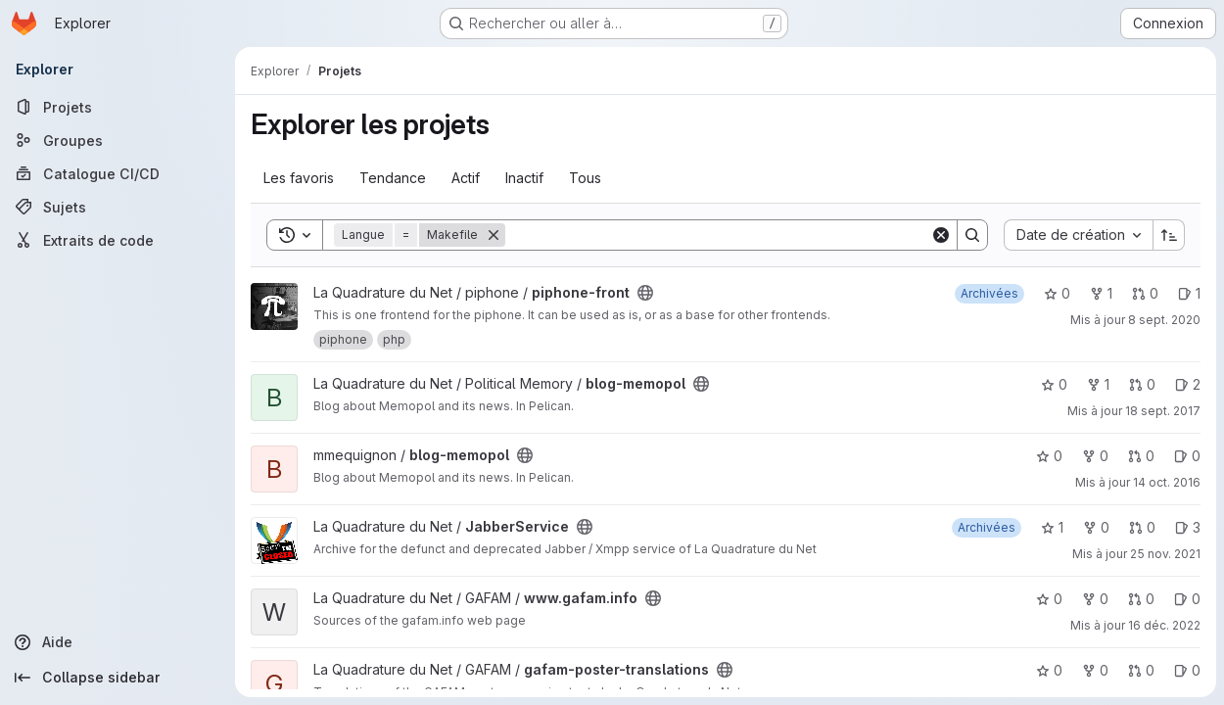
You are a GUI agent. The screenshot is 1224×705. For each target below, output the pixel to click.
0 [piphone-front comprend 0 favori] (1057, 293)
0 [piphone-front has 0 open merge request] (1145, 293)
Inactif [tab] (524, 177)
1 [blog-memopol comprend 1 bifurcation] (1098, 384)
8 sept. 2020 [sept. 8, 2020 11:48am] (1164, 319)
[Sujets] (117, 206)
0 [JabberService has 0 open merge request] (1142, 527)
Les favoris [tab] (298, 177)
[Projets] (117, 106)
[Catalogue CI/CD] (117, 173)
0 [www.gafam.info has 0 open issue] (1187, 598)
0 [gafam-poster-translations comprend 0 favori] (1049, 670)
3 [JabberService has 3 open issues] (1187, 527)
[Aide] (117, 642)
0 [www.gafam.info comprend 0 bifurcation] (1095, 598)
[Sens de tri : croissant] (1169, 235)
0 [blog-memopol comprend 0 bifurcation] (1095, 455)
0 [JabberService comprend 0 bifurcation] (1096, 527)
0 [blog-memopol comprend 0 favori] (1054, 384)
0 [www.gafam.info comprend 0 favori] (1049, 598)
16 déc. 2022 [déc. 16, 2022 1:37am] (1164, 625)
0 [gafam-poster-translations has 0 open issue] (1187, 670)
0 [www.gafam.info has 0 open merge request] (1141, 598)
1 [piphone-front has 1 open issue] (1189, 293)
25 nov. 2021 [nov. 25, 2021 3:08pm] (1165, 553)
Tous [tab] (585, 177)
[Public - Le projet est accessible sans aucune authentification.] (645, 293)
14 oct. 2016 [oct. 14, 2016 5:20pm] (1166, 482)
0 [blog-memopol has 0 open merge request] (1142, 384)
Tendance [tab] (392, 177)
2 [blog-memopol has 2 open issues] (1187, 384)
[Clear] (941, 235)
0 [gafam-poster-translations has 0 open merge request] (1141, 670)
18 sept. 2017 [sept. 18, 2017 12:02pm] (1162, 410)
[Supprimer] (493, 235)
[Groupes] (117, 140)
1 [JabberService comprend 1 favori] (1052, 527)
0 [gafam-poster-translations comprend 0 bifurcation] (1095, 670)
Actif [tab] (465, 177)
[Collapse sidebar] (117, 677)
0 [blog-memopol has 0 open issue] (1187, 455)
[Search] (717, 235)
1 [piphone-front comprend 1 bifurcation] (1101, 293)
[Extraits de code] (117, 240)
